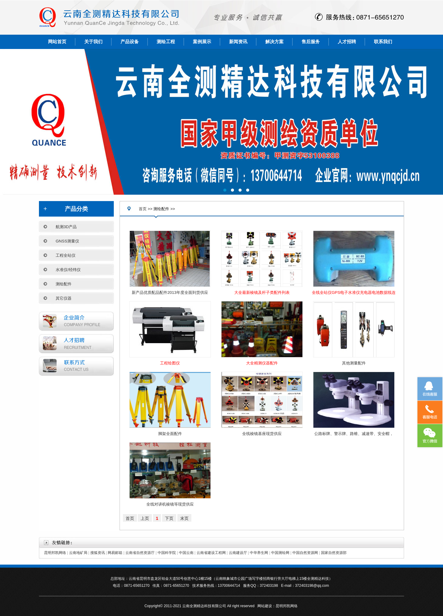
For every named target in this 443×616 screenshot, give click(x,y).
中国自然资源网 (305, 553)
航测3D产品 (66, 226)
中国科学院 (167, 553)
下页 (169, 518)
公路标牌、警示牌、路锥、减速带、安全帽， (353, 433)
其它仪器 (64, 298)
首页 (143, 209)
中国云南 (186, 553)
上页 (145, 518)
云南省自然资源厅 (140, 553)
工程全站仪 (65, 255)
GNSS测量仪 (67, 241)
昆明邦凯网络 (55, 553)
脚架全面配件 (170, 433)
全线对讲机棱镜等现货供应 (170, 504)
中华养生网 (259, 553)
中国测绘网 (280, 553)
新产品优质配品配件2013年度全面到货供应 (170, 292)
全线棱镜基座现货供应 (262, 433)
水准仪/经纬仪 (68, 269)
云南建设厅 (238, 553)
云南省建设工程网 (211, 553)
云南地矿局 (78, 553)
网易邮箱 (115, 553)
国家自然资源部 (334, 553)
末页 (184, 518)
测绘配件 (64, 284)
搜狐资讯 (97, 553)
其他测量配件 (354, 363)
